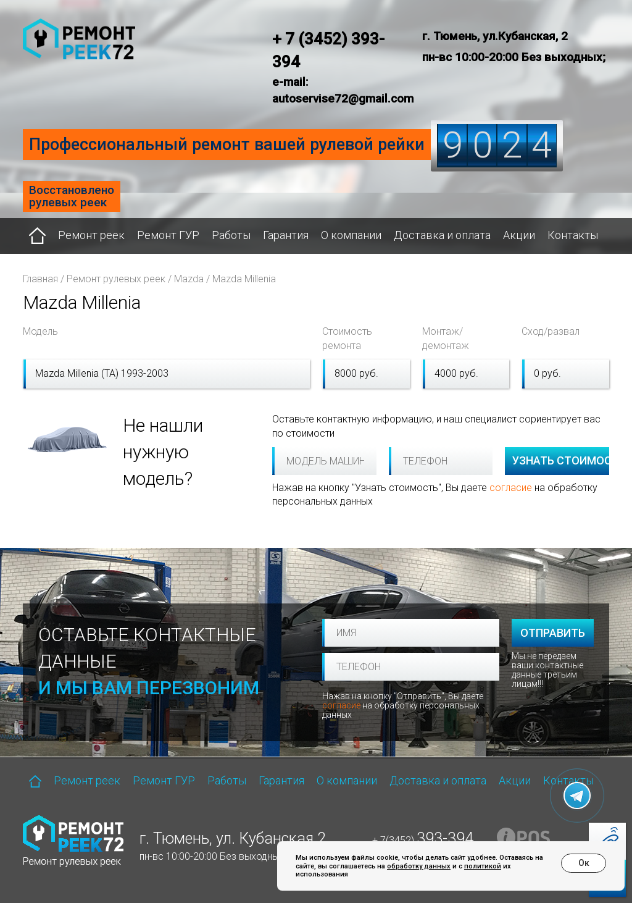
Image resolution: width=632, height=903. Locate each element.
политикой (482, 866)
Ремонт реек (91, 235)
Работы (231, 235)
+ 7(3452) (422, 840)
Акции (519, 235)
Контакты (572, 235)
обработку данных (419, 866)
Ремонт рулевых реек (116, 279)
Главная (40, 279)
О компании (351, 235)
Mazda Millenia (244, 279)
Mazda (189, 279)
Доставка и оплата (442, 235)
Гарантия (286, 235)
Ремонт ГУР (168, 235)
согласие (510, 488)
